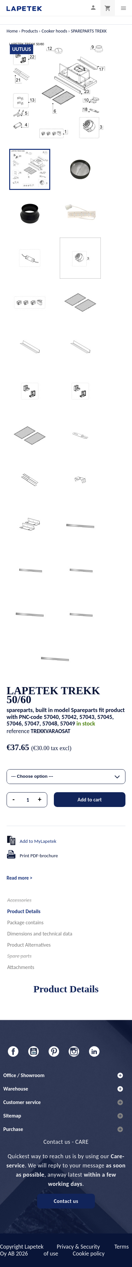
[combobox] (66, 776)
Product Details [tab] (23, 911)
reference (18, 731)
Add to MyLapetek (38, 841)
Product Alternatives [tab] (29, 945)
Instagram (74, 1051)
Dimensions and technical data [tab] (39, 934)
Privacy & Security (78, 1246)
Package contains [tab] (25, 922)
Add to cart (89, 799)
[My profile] (93, 7)
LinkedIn (94, 1051)
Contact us (66, 1201)
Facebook (13, 1051)
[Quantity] (28, 799)
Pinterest (54, 1051)
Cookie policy (88, 1253)
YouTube (33, 1051)
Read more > (19, 878)
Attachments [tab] (20, 967)
